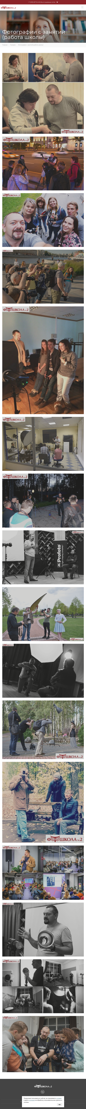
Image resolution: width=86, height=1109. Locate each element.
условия (58, 1098)
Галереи (13, 45)
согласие (32, 1100)
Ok (60, 1104)
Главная (5, 45)
